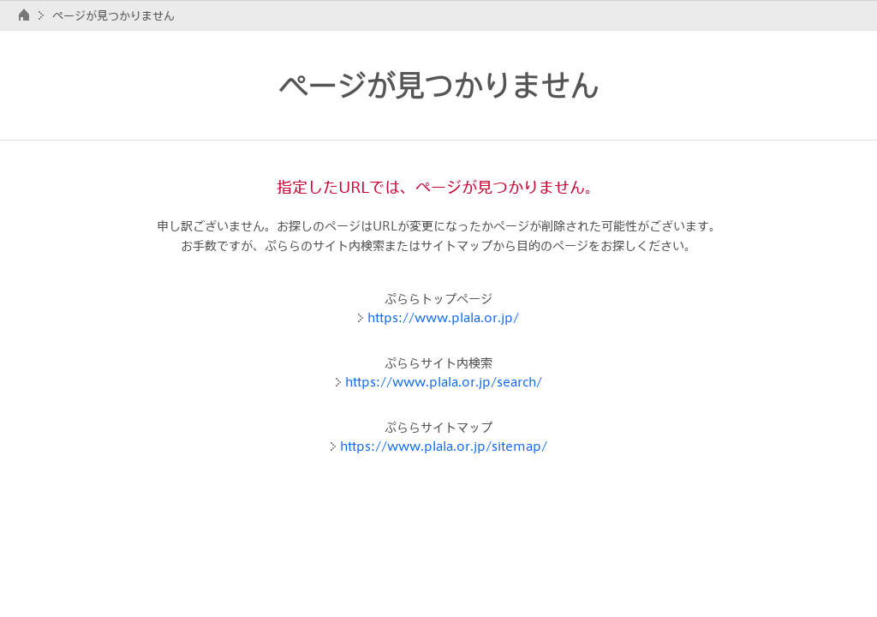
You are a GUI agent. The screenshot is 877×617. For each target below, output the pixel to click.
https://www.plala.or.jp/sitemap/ (443, 446)
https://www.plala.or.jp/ (443, 317)
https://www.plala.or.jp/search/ (443, 382)
